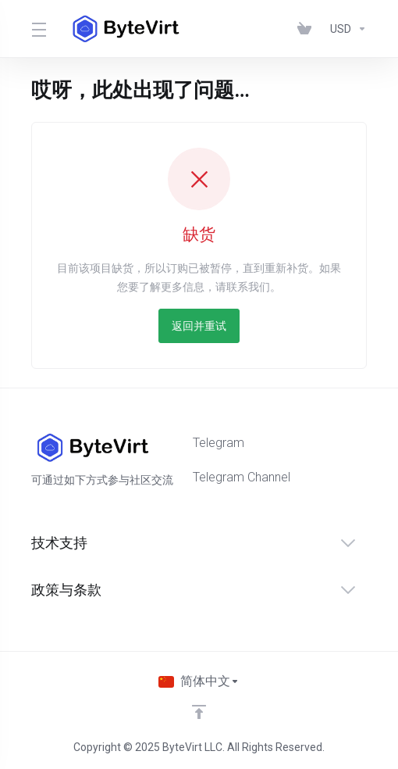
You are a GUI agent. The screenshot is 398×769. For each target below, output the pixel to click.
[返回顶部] (199, 712)
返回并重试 (199, 326)
